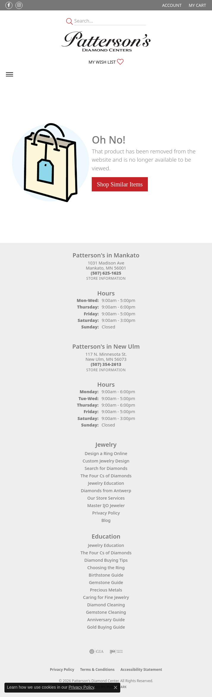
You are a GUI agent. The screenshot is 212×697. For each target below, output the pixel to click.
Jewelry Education (106, 483)
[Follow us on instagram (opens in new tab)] (19, 5)
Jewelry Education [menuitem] (106, 545)
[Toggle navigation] (9, 74)
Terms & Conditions (97, 669)
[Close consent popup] (115, 687)
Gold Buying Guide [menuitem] (106, 627)
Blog (105, 520)
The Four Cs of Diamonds (106, 476)
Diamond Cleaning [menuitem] (106, 605)
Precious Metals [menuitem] (106, 590)
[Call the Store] (106, 273)
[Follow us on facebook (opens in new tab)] (8, 5)
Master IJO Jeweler (106, 505)
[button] (171, 5)
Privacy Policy (106, 513)
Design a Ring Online (106, 453)
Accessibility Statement (141, 669)
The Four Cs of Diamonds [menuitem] (106, 553)
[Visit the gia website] (96, 651)
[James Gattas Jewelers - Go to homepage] (106, 41)
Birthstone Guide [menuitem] (106, 575)
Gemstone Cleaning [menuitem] (106, 612)
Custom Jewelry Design (106, 461)
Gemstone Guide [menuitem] (106, 582)
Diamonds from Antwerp (106, 490)
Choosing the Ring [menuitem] (106, 567)
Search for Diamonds (106, 468)
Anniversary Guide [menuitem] (106, 619)
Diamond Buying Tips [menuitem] (106, 560)
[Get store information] (106, 278)
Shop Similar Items (120, 184)
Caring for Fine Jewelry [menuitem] (106, 597)
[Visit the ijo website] (116, 651)
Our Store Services (106, 498)
